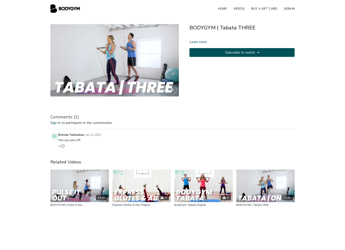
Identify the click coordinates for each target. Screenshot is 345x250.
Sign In (289, 9)
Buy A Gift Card (264, 9)
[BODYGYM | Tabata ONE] (265, 205)
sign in (55, 122)
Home (222, 9)
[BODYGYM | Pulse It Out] (79, 205)
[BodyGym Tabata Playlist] (203, 205)
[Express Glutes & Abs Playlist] (141, 205)
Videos (239, 9)
